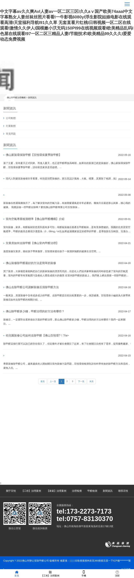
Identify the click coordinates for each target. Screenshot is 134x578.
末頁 (91, 381)
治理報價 (77, 490)
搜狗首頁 (89, 560)
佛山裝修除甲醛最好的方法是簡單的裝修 (31, 263)
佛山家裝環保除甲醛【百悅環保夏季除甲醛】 (34, 154)
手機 (83, 573)
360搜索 (98, 560)
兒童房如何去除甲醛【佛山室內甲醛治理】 (32, 243)
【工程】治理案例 (31, 490)
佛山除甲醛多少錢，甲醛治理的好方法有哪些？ (35, 311)
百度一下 (108, 560)
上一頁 (53, 381)
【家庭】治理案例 (56, 490)
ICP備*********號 (122, 560)
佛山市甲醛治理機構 (16, 97)
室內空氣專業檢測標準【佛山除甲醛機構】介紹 (35, 218)
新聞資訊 (32, 97)
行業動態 (11, 126)
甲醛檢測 (92, 490)
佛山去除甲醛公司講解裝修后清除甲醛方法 (32, 287)
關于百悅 (11, 490)
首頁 (42, 381)
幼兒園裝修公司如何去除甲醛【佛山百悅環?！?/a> (37, 335)
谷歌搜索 (80, 560)
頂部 (117, 573)
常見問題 (11, 133)
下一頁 (81, 381)
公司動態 (11, 118)
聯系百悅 (123, 490)
